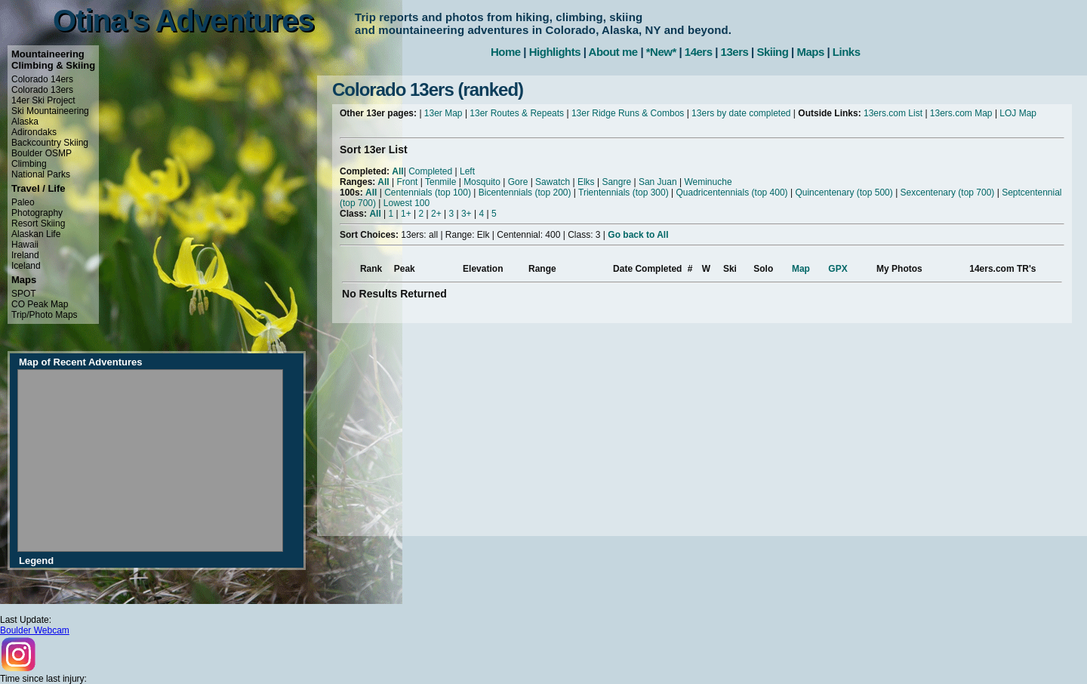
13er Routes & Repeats (517, 113)
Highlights (554, 51)
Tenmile (440, 182)
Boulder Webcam (34, 630)
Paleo (23, 202)
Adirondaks (34, 132)
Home (506, 51)
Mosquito (481, 182)
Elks (586, 182)
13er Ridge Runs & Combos (627, 113)
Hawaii (24, 244)
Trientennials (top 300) (623, 192)
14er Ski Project (43, 100)
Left (467, 171)
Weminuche (707, 182)
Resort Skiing (38, 223)
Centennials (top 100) (427, 192)
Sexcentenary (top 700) (948, 192)
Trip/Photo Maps (44, 315)
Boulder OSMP (41, 153)
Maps (810, 51)
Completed (430, 171)
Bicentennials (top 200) (525, 192)
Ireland (25, 255)
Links (847, 51)
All (397, 171)
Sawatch (552, 182)
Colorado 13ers (42, 90)
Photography (37, 213)
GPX (837, 268)
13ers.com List (893, 113)
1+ (406, 213)
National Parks (40, 174)
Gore (518, 182)
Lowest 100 (406, 203)
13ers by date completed (740, 113)
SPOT (23, 293)
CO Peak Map (39, 304)
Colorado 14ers (42, 79)
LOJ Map (1017, 113)
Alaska (24, 121)
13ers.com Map (961, 113)
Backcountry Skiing (49, 142)
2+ (436, 213)
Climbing (29, 164)
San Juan (658, 182)
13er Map (443, 113)
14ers (699, 51)
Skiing (772, 51)
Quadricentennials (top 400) (731, 192)
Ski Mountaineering (50, 111)
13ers (735, 51)
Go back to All (638, 235)
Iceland (26, 265)
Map (801, 268)
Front (406, 182)
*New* (661, 51)
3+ (466, 213)
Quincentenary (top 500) (843, 192)
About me (613, 51)
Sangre (616, 182)
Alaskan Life (35, 234)
